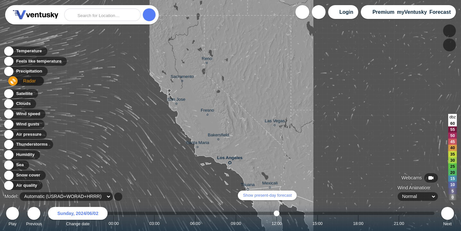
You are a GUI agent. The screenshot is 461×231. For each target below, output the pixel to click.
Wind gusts (24, 124)
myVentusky (412, 12)
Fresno (207, 111)
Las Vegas (275, 121)
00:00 (114, 223)
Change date (78, 217)
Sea (16, 165)
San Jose (176, 100)
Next (447, 217)
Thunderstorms (28, 144)
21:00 (399, 223)
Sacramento (182, 77)
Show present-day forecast (267, 195)
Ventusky (34, 14)
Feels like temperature (35, 63)
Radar (18, 83)
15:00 (317, 223)
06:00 (195, 223)
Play (12, 217)
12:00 (276, 223)
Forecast (440, 12)
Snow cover (24, 175)
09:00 (236, 223)
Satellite (21, 93)
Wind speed (24, 114)
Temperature (25, 52)
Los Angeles (229, 159)
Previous (34, 217)
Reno (207, 59)
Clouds (20, 103)
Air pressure (25, 134)
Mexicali (270, 184)
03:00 (154, 223)
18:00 (358, 223)
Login (346, 12)
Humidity (22, 154)
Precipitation (25, 73)
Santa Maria (197, 143)
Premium (383, 12)
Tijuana (248, 185)
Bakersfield (218, 136)
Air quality (23, 185)
